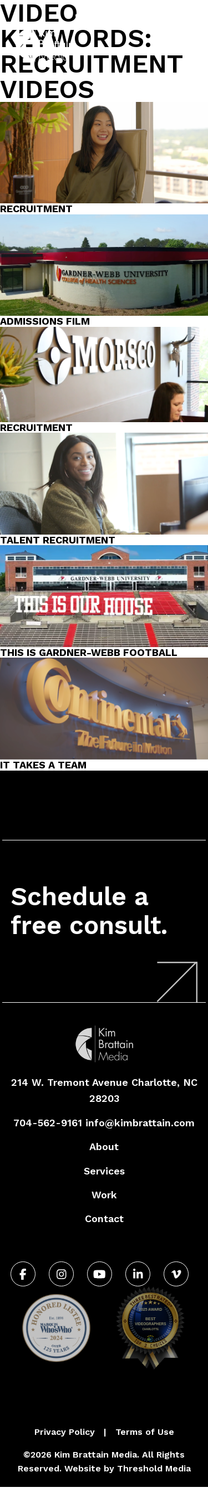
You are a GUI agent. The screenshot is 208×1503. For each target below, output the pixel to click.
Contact (104, 1218)
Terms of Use (144, 1432)
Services (104, 1171)
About (104, 1146)
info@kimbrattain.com (140, 1122)
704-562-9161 (112, 18)
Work (104, 1195)
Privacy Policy (64, 1432)
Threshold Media (154, 1468)
